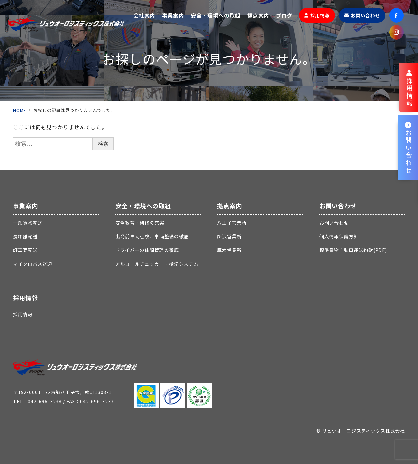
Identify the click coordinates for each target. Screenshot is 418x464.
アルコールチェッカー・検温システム (157, 264)
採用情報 (25, 297)
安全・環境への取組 (143, 205)
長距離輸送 (25, 236)
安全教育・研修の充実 (139, 222)
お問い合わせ (338, 205)
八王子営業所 (232, 222)
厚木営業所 (229, 250)
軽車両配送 (25, 250)
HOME (19, 110)
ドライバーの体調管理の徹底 (147, 250)
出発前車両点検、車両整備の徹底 (152, 236)
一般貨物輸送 (27, 222)
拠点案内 (229, 205)
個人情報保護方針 (339, 236)
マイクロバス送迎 (32, 264)
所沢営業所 (229, 236)
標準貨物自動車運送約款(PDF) (353, 250)
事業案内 (25, 205)
